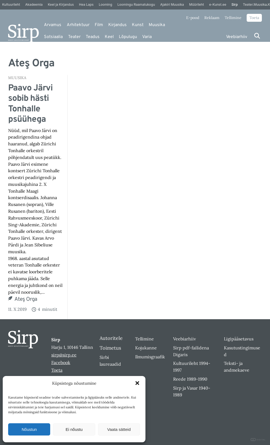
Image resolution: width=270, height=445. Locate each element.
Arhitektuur (78, 25)
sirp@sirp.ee (64, 355)
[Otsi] (257, 35)
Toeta (254, 17)
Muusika (157, 25)
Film (99, 25)
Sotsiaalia (53, 37)
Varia (147, 37)
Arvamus (52, 25)
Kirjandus (117, 25)
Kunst (138, 25)
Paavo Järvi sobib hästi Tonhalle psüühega (30, 104)
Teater (74, 37)
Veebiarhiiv (236, 37)
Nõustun (29, 429)
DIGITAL (258, 440)
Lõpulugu (128, 37)
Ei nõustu (74, 429)
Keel (109, 37)
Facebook (60, 362)
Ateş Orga (25, 299)
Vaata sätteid (119, 429)
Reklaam (212, 17)
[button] (137, 383)
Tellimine (233, 17)
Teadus (93, 37)
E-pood (192, 17)
